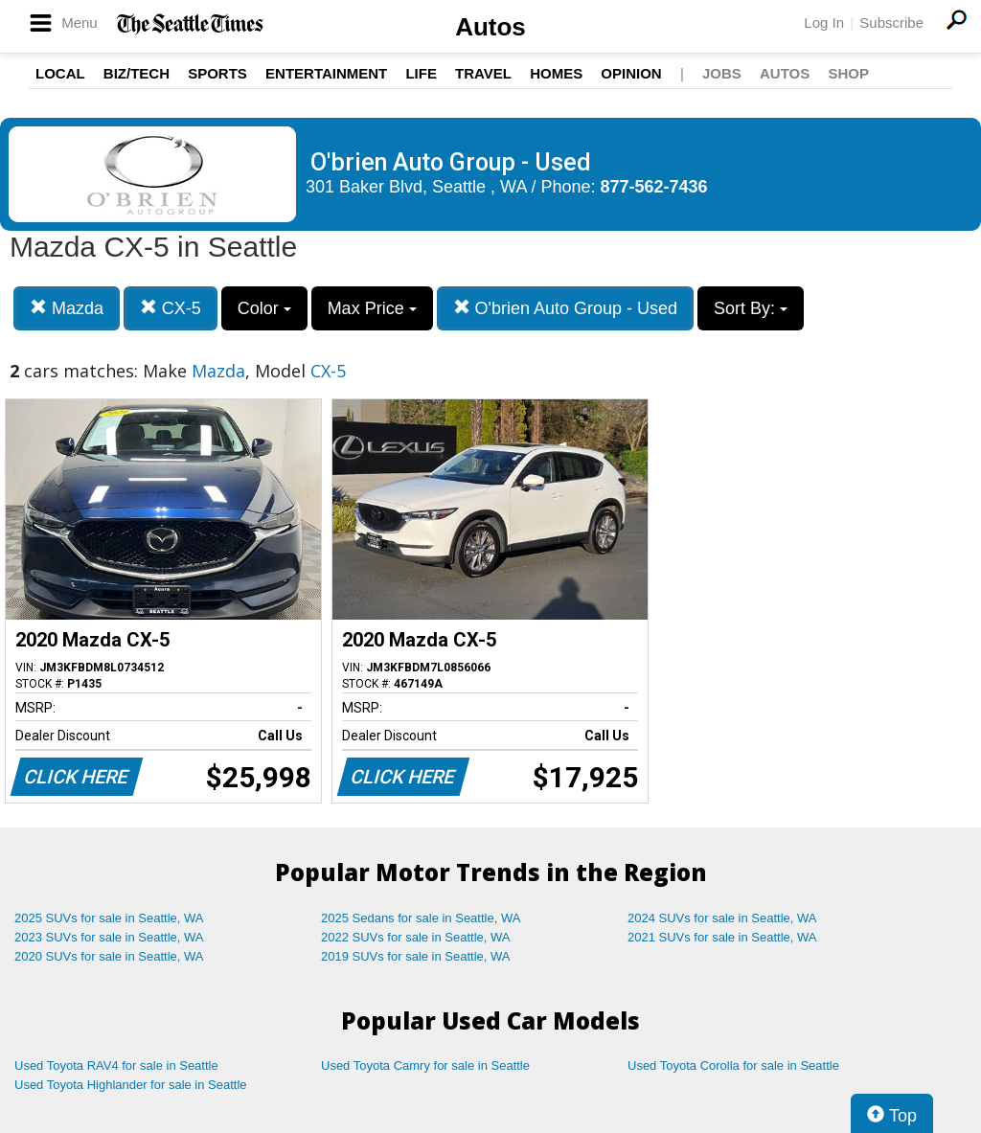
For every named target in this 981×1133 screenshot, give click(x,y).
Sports (217, 73)
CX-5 (170, 308)
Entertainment (326, 73)
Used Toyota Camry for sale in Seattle (425, 1065)
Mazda (66, 308)
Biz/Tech (136, 73)
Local (60, 73)
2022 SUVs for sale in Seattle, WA (416, 937)
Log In (824, 22)
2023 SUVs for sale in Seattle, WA (109, 937)
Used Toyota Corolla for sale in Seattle (733, 1065)
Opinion (631, 73)
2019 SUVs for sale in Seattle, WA (416, 956)
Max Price (372, 308)
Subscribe (891, 22)
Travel (483, 73)
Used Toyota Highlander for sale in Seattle (130, 1084)
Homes (556, 73)
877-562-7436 (654, 186)
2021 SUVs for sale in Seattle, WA (722, 937)
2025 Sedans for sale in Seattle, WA (420, 918)
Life (421, 73)
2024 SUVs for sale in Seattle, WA (722, 918)
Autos (490, 26)
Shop (848, 73)
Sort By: (750, 308)
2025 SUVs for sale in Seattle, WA (109, 918)
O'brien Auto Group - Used (565, 308)
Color (264, 308)
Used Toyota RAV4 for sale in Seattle (116, 1065)
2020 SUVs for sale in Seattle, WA (109, 956)
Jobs (721, 73)
